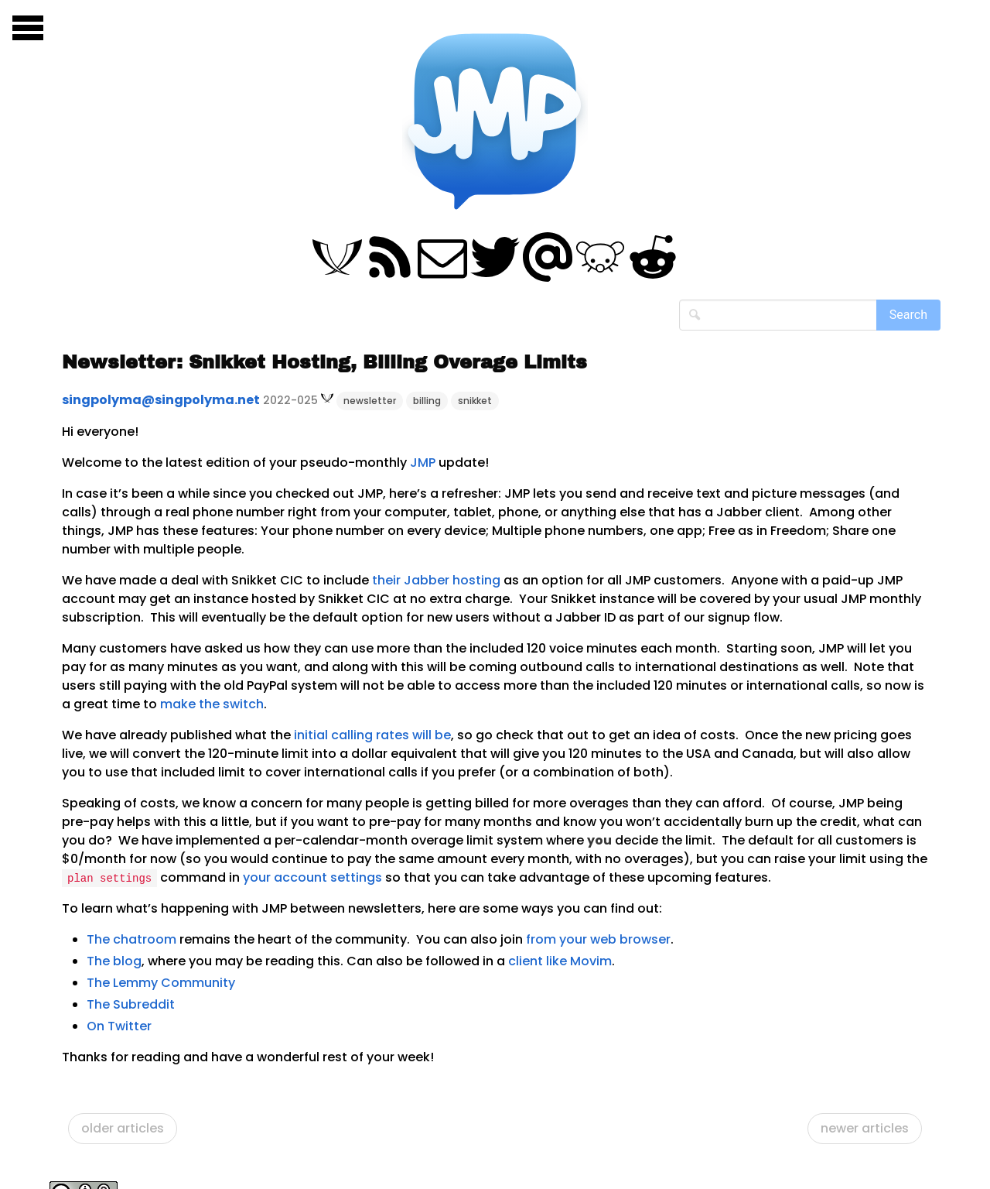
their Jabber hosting (436, 580)
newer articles (865, 1128)
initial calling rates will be (372, 735)
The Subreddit (131, 1004)
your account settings (312, 877)
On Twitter (119, 1026)
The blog (114, 961)
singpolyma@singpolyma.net (161, 400)
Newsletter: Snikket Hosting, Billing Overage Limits (324, 362)
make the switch (212, 704)
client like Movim (560, 961)
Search (908, 314)
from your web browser (598, 939)
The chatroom (131, 939)
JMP (422, 462)
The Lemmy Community (161, 983)
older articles (122, 1128)
